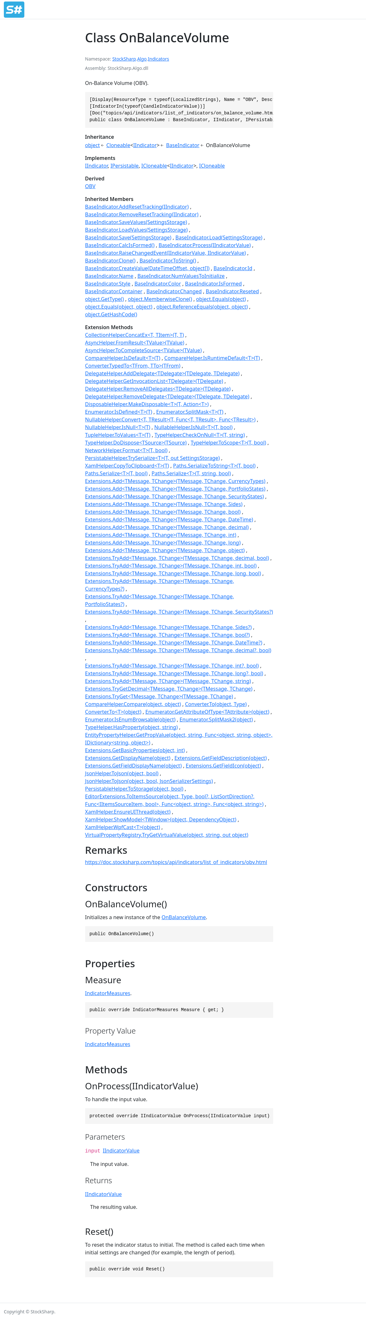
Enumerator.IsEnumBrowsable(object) (130, 719)
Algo (142, 59)
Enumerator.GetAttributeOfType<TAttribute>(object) (207, 711)
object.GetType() (104, 299)
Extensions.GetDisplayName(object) (127, 757)
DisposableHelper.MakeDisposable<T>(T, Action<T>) (147, 404)
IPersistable (124, 165)
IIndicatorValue (121, 1150)
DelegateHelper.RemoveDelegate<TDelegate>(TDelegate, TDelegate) (167, 396)
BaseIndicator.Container (113, 291)
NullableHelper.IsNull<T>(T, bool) (193, 427)
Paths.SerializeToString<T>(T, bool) (214, 465)
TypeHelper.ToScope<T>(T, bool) (228, 442)
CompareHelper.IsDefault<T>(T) (122, 358)
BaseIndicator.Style (108, 283)
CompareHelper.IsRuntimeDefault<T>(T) (212, 358)
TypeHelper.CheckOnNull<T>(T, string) (199, 434)
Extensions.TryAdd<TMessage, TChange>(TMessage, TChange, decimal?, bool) (178, 650)
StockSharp (124, 59)
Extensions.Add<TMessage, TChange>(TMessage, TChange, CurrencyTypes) (175, 481)
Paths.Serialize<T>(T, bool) (116, 473)
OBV (90, 186)
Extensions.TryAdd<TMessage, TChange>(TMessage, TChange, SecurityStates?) (179, 611)
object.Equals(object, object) (118, 306)
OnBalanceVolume (183, 917)
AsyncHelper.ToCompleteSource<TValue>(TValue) (143, 350)
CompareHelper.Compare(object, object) (133, 704)
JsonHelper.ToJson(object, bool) (122, 773)
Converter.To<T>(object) (113, 711)
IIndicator (145, 145)
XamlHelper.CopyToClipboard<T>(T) (127, 465)
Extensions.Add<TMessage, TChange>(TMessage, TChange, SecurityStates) (174, 496)
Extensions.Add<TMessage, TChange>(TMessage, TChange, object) (165, 550)
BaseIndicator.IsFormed (213, 283)
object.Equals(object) (221, 299)
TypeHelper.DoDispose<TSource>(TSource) (136, 442)
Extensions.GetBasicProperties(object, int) (135, 750)
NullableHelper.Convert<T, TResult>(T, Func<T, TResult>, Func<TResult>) (170, 419)
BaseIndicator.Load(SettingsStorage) (219, 237)
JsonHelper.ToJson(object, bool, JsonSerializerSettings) (149, 781)
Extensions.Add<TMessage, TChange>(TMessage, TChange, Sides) (164, 504)
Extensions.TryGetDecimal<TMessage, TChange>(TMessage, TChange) (169, 688)
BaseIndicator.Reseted (232, 291)
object (92, 145)
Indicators (158, 59)
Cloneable (118, 145)
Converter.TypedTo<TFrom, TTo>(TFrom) (133, 365)
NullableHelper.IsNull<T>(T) (117, 427)
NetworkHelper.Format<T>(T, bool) (126, 450)
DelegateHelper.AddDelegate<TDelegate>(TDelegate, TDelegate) (162, 373)
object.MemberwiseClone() (160, 299)
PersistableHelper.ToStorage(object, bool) (134, 788)
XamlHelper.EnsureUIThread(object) (128, 811)
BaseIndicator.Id (233, 268)
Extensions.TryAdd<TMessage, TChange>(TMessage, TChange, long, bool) (173, 573)
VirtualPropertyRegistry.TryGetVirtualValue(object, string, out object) (166, 834)
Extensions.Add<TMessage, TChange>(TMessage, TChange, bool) (163, 511)
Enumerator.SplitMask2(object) (216, 719)
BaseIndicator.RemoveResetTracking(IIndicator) (142, 214)
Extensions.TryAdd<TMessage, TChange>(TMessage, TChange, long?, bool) (174, 673)
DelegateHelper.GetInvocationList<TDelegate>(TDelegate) (154, 381)
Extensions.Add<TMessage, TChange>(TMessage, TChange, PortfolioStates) (175, 488)
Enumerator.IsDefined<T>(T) (118, 411)
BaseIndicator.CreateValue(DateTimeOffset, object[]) (147, 268)
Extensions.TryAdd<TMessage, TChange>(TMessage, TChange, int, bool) (171, 565)
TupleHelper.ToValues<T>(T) (117, 434)
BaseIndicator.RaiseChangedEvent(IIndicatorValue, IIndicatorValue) (165, 252)
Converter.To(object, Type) (216, 704)
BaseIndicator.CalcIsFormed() (120, 245)
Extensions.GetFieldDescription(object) (221, 757)
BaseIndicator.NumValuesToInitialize (180, 275)
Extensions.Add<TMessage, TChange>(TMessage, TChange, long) (163, 542)
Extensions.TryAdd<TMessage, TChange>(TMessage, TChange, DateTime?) (173, 642)
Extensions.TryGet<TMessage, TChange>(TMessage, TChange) (159, 696)
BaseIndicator (182, 145)
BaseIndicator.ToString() (168, 260)
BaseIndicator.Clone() (110, 260)
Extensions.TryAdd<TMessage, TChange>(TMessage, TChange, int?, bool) (172, 665)
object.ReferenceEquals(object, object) (202, 306)
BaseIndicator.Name (109, 275)
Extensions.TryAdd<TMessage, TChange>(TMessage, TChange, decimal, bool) (177, 557)
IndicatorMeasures (107, 993)
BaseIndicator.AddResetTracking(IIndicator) (137, 206)
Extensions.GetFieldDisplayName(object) (133, 765)
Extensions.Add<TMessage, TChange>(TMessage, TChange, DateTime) (169, 519)
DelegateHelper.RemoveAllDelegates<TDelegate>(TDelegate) (158, 388)
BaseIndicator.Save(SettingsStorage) (128, 237)
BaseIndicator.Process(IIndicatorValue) (205, 245)
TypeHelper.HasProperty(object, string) (131, 727)
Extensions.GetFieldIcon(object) (223, 765)
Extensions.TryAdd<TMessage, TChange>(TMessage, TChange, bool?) (167, 634)
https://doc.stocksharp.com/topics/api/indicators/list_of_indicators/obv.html (176, 862)
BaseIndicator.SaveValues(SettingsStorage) (136, 222)
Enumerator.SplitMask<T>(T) (190, 411)
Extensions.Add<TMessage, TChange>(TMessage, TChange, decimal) (167, 527)
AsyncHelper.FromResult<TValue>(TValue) (134, 342)
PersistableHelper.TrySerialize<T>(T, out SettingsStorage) (152, 457)
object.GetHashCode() (111, 314)
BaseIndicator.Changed (174, 291)
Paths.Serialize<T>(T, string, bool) (191, 473)
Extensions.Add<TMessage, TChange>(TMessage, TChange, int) (160, 534)
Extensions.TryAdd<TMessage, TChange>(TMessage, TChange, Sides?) (168, 627)
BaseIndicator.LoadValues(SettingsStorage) (136, 229)
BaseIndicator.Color (157, 283)
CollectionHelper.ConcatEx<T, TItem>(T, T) (134, 334)
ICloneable (154, 165)
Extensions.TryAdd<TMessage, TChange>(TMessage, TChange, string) (168, 681)
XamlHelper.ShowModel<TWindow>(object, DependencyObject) (160, 819)
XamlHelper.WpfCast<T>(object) (122, 827)
